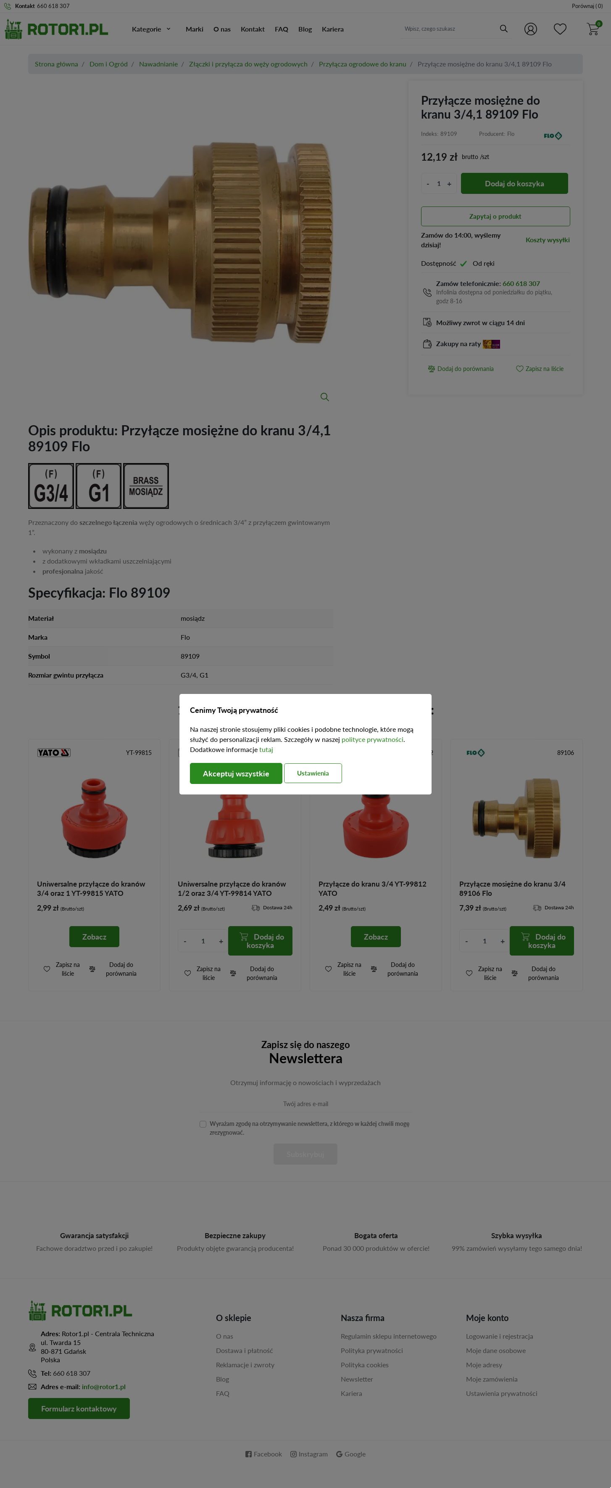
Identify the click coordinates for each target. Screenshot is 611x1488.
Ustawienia (313, 773)
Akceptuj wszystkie (236, 773)
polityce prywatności (372, 739)
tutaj (266, 749)
